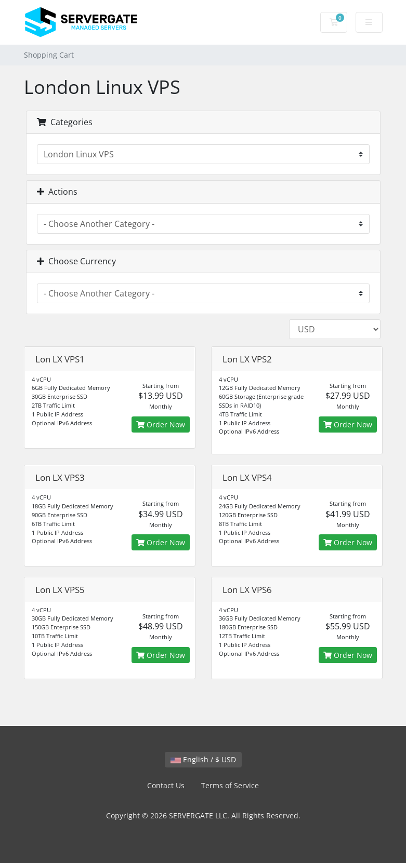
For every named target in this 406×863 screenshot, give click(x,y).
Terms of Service (230, 785)
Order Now (160, 424)
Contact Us (166, 785)
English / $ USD (203, 759)
